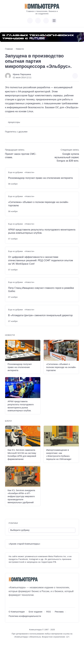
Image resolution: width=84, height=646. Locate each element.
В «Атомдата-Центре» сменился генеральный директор (40, 315)
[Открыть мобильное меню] (54, 20)
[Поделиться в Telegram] (12, 137)
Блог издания (35, 611)
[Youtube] (16, 602)
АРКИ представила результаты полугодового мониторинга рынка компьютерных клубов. (41, 231)
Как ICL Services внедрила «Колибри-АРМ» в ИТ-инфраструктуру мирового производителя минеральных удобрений (21, 496)
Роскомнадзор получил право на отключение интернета (40, 178)
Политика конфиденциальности (25, 616)
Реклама (59, 611)
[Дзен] (27, 602)
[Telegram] (21, 602)
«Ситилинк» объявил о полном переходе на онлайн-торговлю (38, 204)
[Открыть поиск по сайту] (46, 20)
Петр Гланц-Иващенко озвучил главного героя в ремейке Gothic (41, 290)
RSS (48, 611)
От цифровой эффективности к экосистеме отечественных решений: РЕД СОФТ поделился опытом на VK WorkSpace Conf (40, 260)
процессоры (14, 122)
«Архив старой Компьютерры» (24, 543)
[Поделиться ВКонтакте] (7, 137)
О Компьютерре (17, 611)
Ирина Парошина (22, 74)
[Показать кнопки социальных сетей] (30, 20)
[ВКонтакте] (11, 602)
